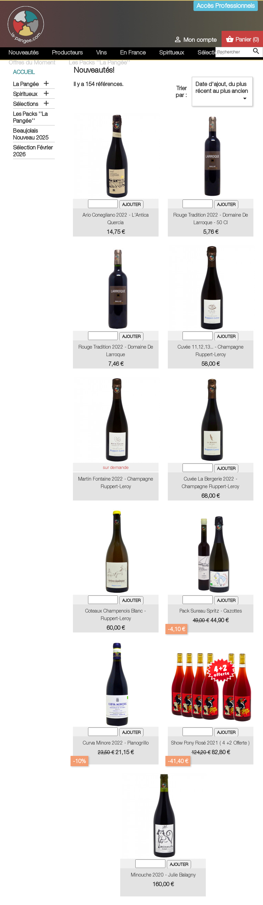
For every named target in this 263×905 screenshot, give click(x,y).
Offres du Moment (32, 62)
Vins (101, 52)
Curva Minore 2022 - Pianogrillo (116, 743)
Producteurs (67, 52)
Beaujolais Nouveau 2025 (30, 134)
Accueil (24, 72)
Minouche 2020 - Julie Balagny (163, 875)
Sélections (211, 52)
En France (133, 52)
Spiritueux (171, 52)
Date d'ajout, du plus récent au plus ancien (222, 91)
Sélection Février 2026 (33, 150)
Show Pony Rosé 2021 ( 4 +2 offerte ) (210, 743)
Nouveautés (23, 52)
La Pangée (26, 84)
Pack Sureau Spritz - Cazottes (210, 611)
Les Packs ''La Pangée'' (99, 62)
